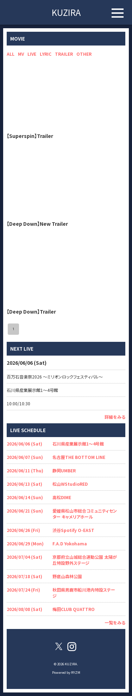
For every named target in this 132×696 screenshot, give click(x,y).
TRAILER (64, 54)
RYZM (75, 672)
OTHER (84, 54)
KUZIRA (66, 12)
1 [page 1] (13, 329)
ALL (10, 54)
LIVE (31, 54)
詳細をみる (115, 417)
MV (21, 54)
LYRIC (45, 54)
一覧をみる (115, 622)
